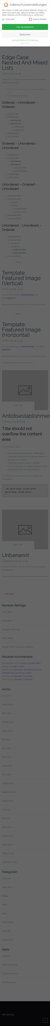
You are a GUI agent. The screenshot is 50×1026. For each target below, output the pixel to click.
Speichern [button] (25, 33)
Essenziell (8, 18)
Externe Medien (37, 18)
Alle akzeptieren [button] (25, 26)
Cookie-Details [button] (25, 42)
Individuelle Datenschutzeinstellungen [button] (25, 39)
